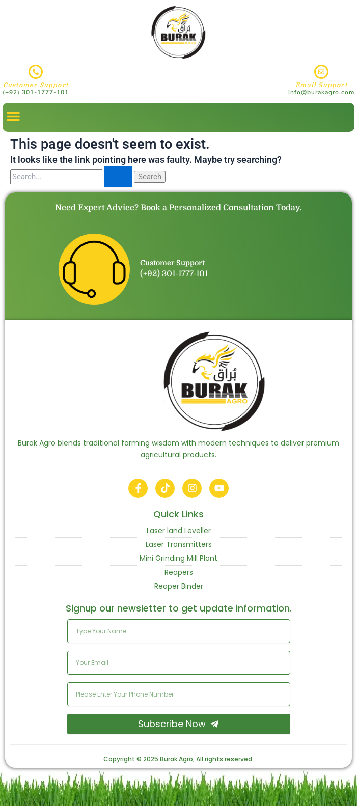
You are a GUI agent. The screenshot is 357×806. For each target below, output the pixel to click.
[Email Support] (321, 72)
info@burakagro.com (321, 92)
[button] (13, 116)
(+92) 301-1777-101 (36, 92)
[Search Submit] (118, 177)
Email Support (321, 85)
